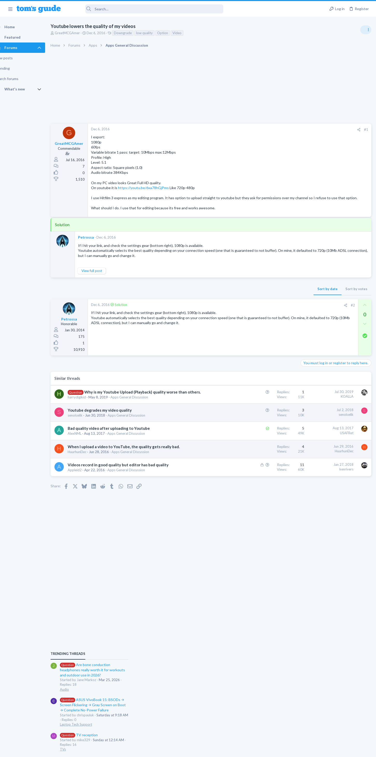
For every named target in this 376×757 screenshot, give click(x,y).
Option (171, 33)
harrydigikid (86, 408)
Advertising (132, 750)
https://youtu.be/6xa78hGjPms (152, 187)
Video (186, 33)
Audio (306, 317)
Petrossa (95, 242)
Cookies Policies (168, 750)
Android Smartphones (319, 437)
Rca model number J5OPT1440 (335, 447)
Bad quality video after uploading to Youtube (118, 439)
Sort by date (244, 294)
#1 (283, 129)
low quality (153, 33)
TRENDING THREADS (310, 282)
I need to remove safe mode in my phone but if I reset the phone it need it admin (336, 417)
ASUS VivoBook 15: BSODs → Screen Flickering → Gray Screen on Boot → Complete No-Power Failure (335, 332)
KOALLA (263, 401)
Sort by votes (273, 294)
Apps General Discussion (138, 408)
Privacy (201, 750)
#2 (269, 310)
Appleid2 (84, 491)
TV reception (321, 362)
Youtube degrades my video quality (109, 420)
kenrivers (263, 485)
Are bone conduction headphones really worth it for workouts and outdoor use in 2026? (334, 297)
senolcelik (84, 426)
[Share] (275, 129)
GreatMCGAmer (76, 33)
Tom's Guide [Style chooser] (334, 714)
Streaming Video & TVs (319, 462)
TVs (305, 377)
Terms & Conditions (237, 750)
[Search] (145, 8)
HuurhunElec (86, 468)
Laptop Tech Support (318, 352)
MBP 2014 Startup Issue (330, 387)
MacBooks (310, 402)
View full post (100, 276)
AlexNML (83, 444)
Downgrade (132, 33)
